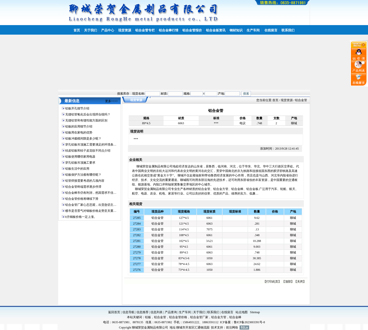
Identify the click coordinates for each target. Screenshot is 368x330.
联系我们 (213, 312)
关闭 (300, 281)
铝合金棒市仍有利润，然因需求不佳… (90, 192)
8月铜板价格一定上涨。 (81, 217)
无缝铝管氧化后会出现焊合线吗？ (87, 114)
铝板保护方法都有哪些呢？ (83, 174)
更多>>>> (111, 101)
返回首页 (114, 312)
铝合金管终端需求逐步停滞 (83, 186)
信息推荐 (142, 312)
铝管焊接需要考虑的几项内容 (84, 180)
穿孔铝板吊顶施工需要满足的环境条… (90, 144)
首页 (275, 100)
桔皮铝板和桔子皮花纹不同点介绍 (87, 150)
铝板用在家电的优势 (78, 132)
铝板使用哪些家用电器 (80, 156)
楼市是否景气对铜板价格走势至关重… (90, 211)
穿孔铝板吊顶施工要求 (80, 162)
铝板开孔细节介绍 (77, 108)
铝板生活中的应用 (77, 168)
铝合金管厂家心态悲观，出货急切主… (90, 205)
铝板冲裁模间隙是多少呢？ (83, 138)
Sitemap (255, 312)
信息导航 (128, 312)
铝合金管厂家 (199, 317)
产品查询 (171, 312)
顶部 (288, 281)
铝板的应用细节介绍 (78, 126)
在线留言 (227, 312)
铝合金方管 (218, 317)
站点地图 (242, 312)
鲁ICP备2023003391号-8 (249, 322)
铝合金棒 (235, 317)
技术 (214, 327)
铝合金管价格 (178, 317)
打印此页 (272, 281)
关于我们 (199, 312)
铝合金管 (158, 218)
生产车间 (185, 312)
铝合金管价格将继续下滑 (81, 199)
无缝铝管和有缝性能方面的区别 (86, 120)
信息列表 (157, 312)
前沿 (229, 327)
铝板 (148, 317)
